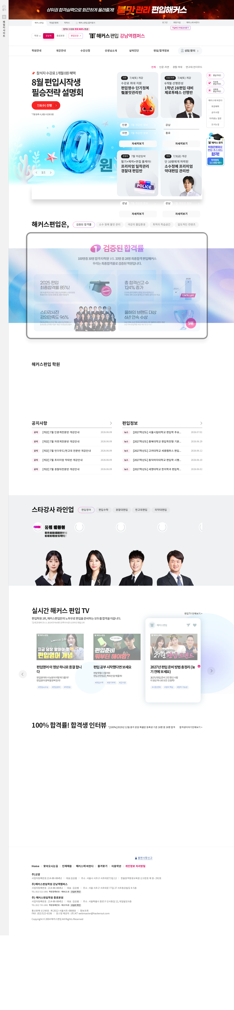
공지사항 (215, 112)
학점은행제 (53, 23)
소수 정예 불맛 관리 (109, 224)
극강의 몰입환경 (136, 224)
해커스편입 (39, 23)
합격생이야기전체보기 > (190, 620)
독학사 (67, 23)
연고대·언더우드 (194, 67)
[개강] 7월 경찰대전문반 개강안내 (60, 362)
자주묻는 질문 (215, 118)
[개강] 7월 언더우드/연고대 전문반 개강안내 (66, 343)
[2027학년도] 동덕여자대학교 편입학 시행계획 (157, 353)
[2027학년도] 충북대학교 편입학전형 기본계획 (157, 334)
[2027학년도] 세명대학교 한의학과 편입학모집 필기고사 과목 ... (157, 362)
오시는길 (215, 124)
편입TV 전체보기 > (193, 506)
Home (35, 759)
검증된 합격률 (83, 224)
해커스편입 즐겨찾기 (87, 23)
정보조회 (84, 804)
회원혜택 (215, 106)
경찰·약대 (177, 67)
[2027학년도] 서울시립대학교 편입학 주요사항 (157, 325)
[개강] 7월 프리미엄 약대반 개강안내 (62, 353)
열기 (4, 28)
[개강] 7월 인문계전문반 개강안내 (60, 325)
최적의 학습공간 (161, 224)
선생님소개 (111, 50)
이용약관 (116, 759)
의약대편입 (161, 402)
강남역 (49, 36)
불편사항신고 (145, 751)
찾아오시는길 (50, 759)
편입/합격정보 (161, 50)
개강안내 (61, 50)
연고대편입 (141, 402)
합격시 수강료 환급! (75, 29)
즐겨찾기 (102, 759)
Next (49, 172)
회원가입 (177, 23)
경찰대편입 (122, 402)
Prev (38, 172)
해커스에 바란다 (192, 23)
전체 (153, 67)
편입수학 (103, 402)
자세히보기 (138, 143)
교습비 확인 (75, 785)
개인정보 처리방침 (135, 759)
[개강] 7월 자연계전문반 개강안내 (60, 334)
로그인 (165, 23)
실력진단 (134, 50)
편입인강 (75, 36)
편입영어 (86, 402)
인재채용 (67, 759)
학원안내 (36, 50)
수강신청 (85, 50)
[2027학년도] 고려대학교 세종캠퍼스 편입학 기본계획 (157, 343)
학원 (36, 36)
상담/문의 (191, 50)
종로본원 (60, 36)
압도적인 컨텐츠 (186, 224)
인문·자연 (164, 67)
